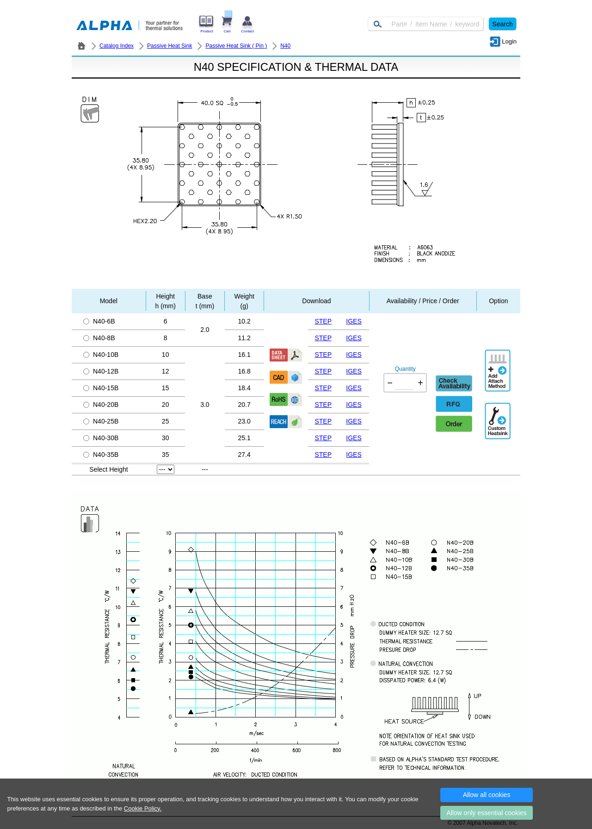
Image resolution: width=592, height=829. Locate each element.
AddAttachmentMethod (498, 363)
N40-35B (100, 454)
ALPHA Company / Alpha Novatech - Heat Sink (81, 45)
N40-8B (99, 338)
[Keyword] (426, 24)
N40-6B (99, 321)
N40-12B (100, 371)
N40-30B (100, 438)
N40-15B (100, 388)
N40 (285, 46)
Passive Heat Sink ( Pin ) (236, 46)
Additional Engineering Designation (498, 417)
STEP (323, 321)
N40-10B (100, 354)
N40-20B (100, 404)
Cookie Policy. (142, 808)
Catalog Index (116, 46)
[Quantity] (404, 383)
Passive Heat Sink (169, 46)
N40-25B (100, 421)
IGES (353, 321)
